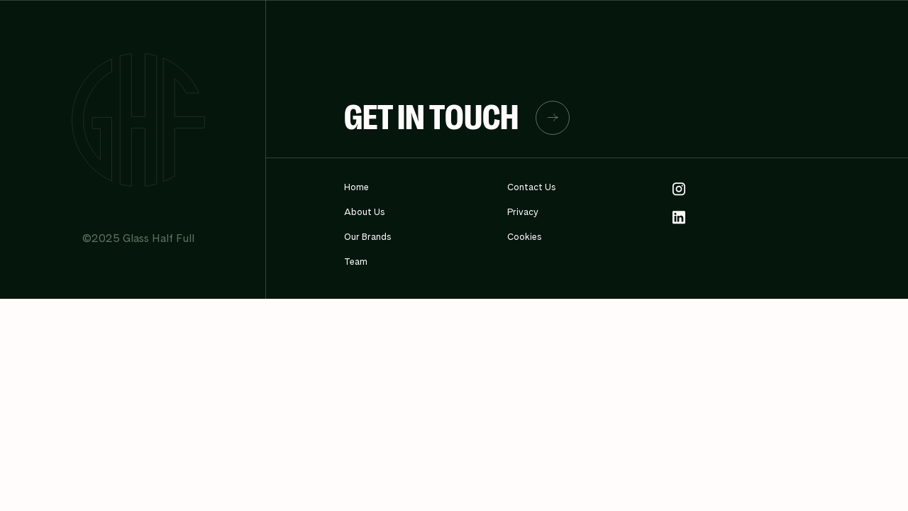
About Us (364, 212)
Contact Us (531, 187)
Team (355, 261)
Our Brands (368, 236)
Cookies (524, 236)
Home (356, 187)
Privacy (522, 212)
